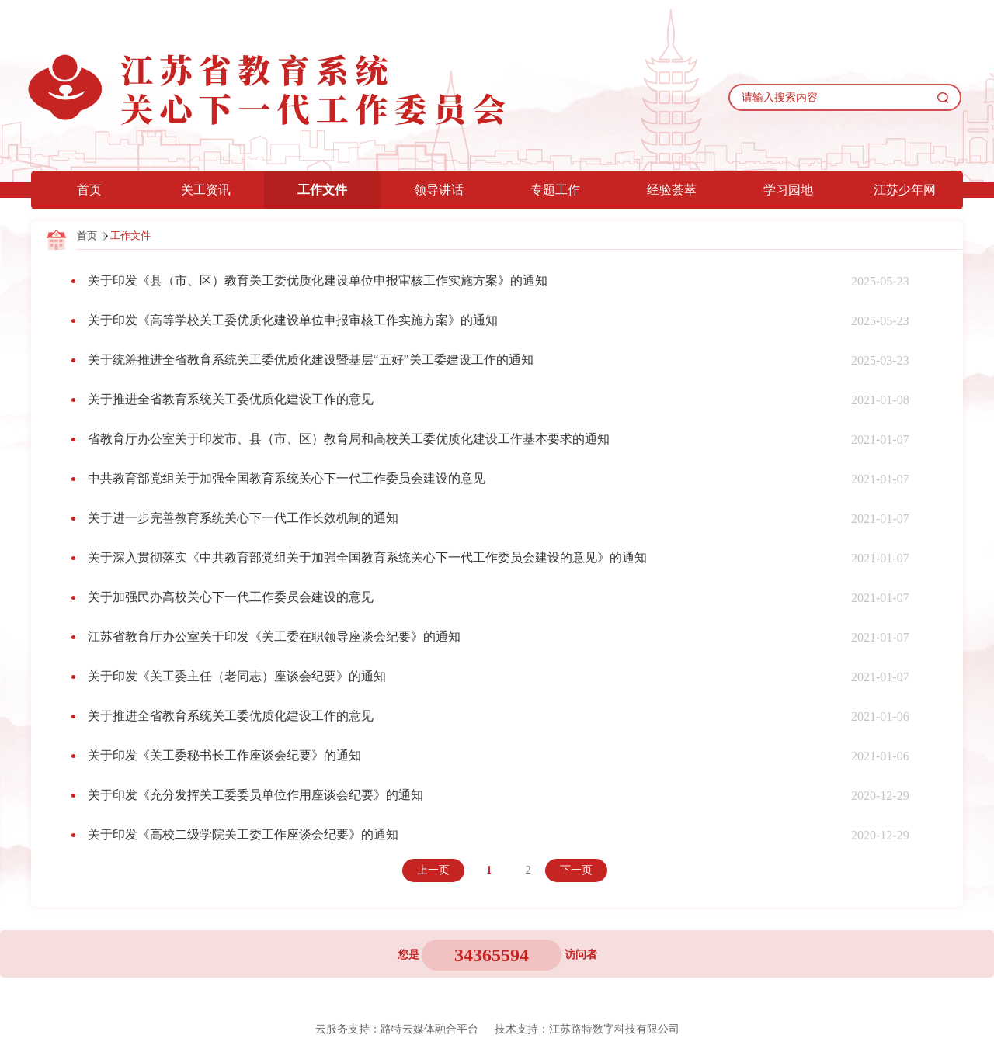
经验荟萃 (672, 189)
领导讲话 (439, 189)
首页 (89, 189)
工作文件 (322, 189)
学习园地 (788, 189)
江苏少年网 (905, 189)
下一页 (576, 870)
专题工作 (555, 189)
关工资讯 (206, 189)
